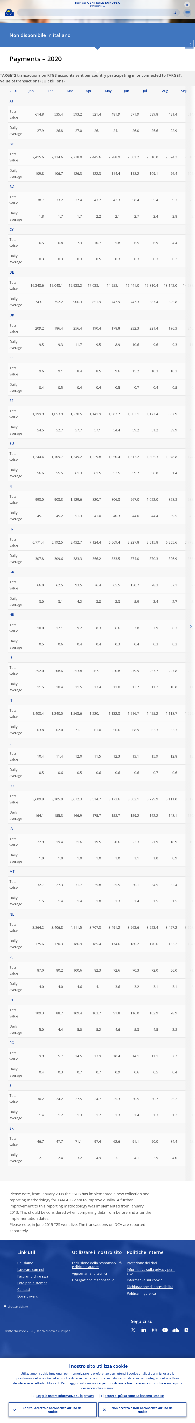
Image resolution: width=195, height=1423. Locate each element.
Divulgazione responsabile (93, 1280)
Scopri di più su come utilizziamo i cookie (134, 1396)
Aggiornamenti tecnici (89, 1273)
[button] (187, 4)
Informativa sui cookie (144, 1280)
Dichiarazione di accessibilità (150, 1286)
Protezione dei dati (142, 1263)
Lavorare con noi (30, 1269)
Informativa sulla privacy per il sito (151, 1271)
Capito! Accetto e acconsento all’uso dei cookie (52, 1410)
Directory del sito (17, 1306)
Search (174, 12)
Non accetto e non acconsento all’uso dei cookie (142, 1410)
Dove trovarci (28, 1296)
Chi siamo (25, 1263)
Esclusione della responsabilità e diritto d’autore (97, 1265)
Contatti (23, 1289)
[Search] (95, 12)
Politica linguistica (141, 1293)
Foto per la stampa (32, 1283)
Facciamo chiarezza (32, 1276)
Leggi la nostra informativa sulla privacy (65, 1396)
